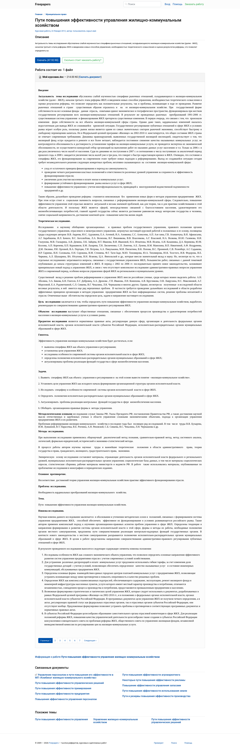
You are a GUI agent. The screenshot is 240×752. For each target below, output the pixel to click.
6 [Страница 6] (74, 640)
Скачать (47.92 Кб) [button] (47, 60)
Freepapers (54, 743)
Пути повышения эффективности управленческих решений (69, 683)
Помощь (177, 4)
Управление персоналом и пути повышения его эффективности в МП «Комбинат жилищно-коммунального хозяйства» (74, 676)
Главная (38, 14)
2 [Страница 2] (55, 640)
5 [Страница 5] (69, 640)
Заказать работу (194, 4)
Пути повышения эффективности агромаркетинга (151, 674)
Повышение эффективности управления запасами (151, 685)
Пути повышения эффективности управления (61, 719)
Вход (167, 4)
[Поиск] (142, 4)
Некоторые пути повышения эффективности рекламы (153, 680)
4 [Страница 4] (65, 640)
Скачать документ (90, 76)
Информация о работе (97, 656)
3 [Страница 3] (60, 640)
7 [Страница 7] (79, 640)
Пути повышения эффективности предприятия (62, 693)
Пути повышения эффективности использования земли (154, 690)
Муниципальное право (56, 14)
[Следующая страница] (90, 640)
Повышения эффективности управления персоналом (66, 699)
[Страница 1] (45, 640)
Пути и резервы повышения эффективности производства (156, 696)
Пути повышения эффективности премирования (63, 688)
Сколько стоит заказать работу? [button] (82, 60)
